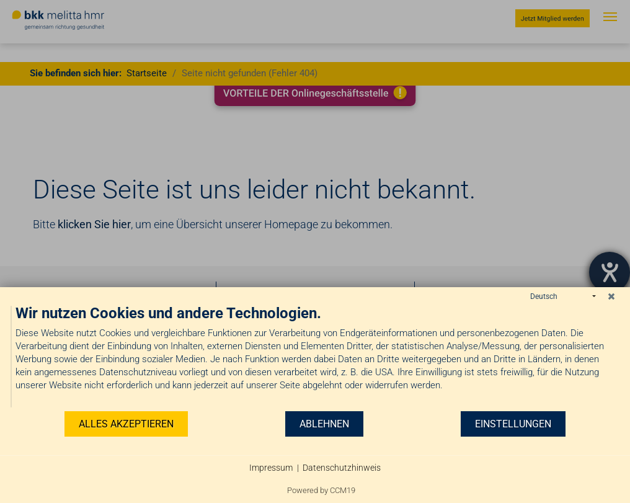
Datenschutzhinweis (342, 468)
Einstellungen (513, 424)
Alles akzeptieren (126, 424)
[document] (315, 357)
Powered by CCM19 (321, 490)
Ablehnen (324, 424)
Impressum (271, 468)
